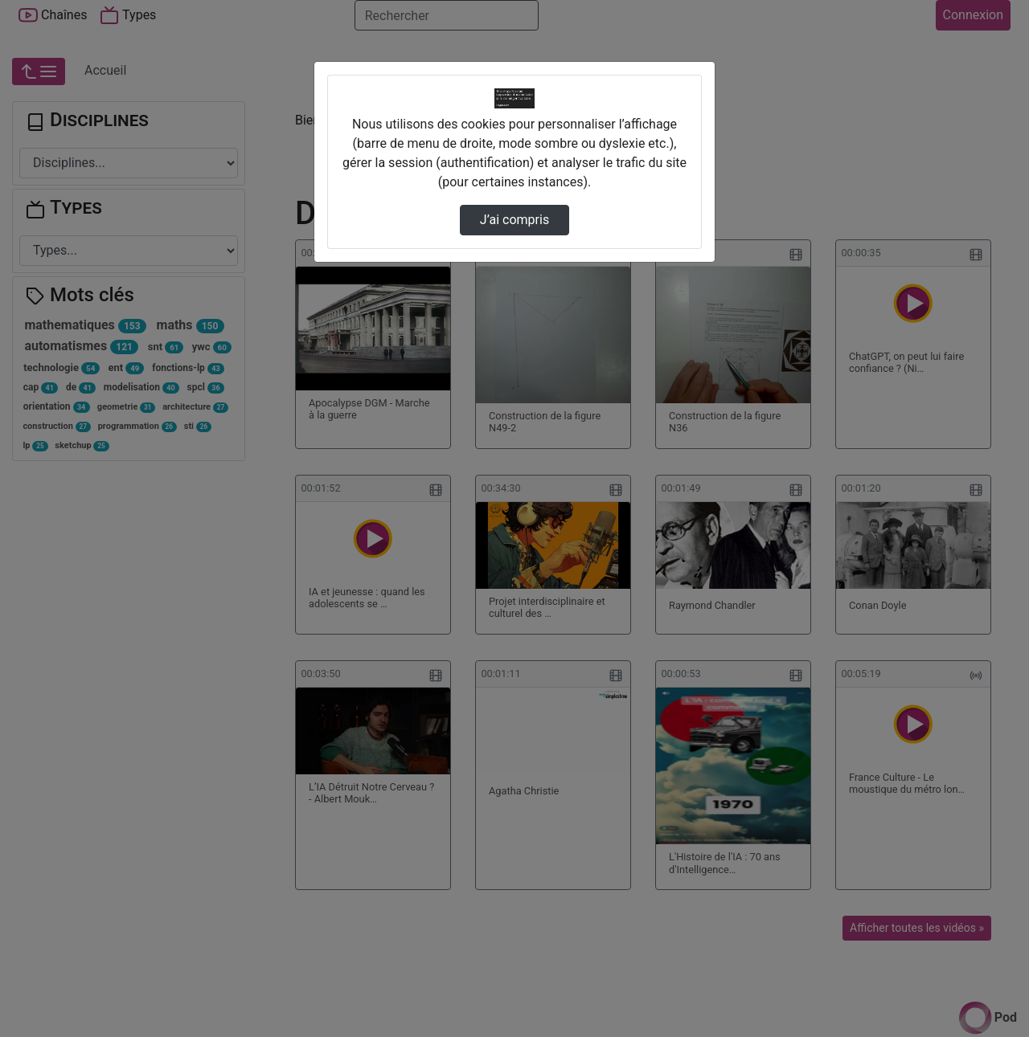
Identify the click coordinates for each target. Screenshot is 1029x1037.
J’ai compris (514, 219)
